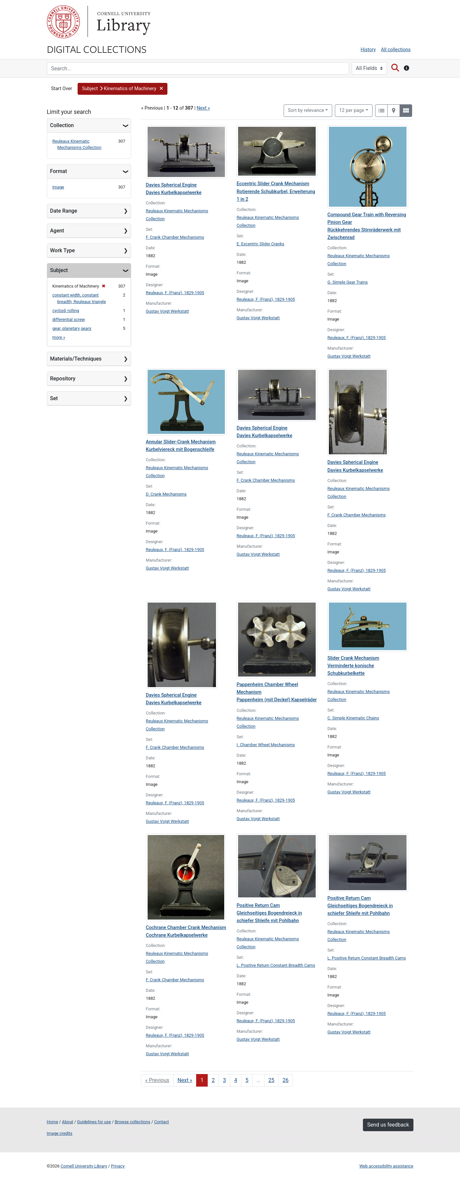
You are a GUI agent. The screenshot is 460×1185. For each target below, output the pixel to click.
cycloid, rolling (66, 310)
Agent (57, 230)
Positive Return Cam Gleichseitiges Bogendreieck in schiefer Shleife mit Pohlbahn (269, 913)
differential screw (69, 319)
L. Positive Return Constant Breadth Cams (275, 965)
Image (58, 187)
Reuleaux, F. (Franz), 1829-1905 (175, 292)
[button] (122, 89)
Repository (63, 378)
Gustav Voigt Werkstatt (167, 311)
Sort (306, 110)
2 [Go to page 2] (213, 1080)
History (368, 49)
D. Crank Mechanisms (166, 494)
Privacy (117, 1166)
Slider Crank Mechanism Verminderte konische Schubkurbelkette (353, 665)
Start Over (61, 88)
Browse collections (132, 1121)
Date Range (63, 211)
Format (58, 171)
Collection (62, 125)
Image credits (60, 1133)
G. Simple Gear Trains (347, 282)
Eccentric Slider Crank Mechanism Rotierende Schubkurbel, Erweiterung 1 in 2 (275, 191)
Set (54, 398)
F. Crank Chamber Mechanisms (175, 237)
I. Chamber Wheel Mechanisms (265, 744)
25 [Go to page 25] (271, 1080)
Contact (161, 1121)
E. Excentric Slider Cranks (260, 243)
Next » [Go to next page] (185, 1080)
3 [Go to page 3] (224, 1080)
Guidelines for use (94, 1121)
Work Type (62, 250)
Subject (59, 270)
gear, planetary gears (72, 328)
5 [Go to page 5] (246, 1080)
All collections (396, 49)
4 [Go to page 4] (235, 1080)
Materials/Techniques (76, 359)
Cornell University (63, 21)
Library (122, 21)
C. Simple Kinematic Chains (353, 717)
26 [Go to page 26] (286, 1080)
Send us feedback (388, 1125)
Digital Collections (97, 49)
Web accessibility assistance (386, 1166)
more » (59, 337)
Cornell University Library (84, 1166)
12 (351, 110)
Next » (203, 108)
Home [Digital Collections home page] (52, 1121)
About (67, 1121)
